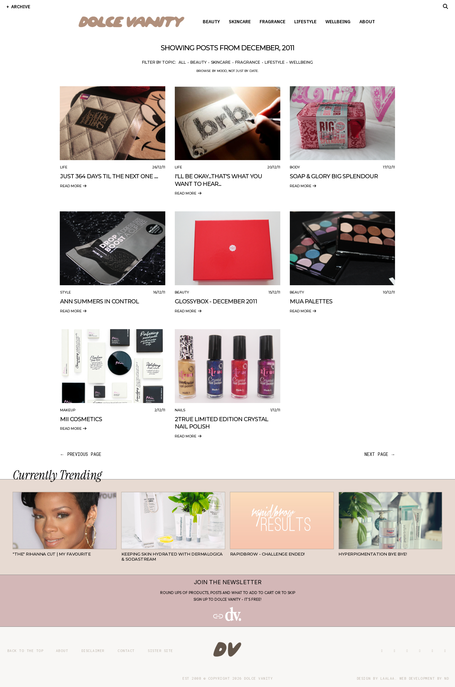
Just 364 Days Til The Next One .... (109, 176)
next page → (379, 454)
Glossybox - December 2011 (216, 301)
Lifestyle (305, 22)
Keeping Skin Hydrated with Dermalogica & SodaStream (172, 556)
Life (63, 167)
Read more (73, 186)
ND (446, 678)
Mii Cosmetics (81, 419)
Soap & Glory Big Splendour (334, 176)
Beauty (211, 22)
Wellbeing (337, 22)
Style (65, 292)
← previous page (80, 454)
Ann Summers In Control (99, 301)
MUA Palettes (311, 301)
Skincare (240, 22)
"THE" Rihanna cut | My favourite (52, 553)
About (367, 22)
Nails (180, 410)
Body (295, 167)
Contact (126, 650)
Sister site (160, 650)
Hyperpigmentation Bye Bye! (372, 553)
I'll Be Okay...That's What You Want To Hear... (218, 180)
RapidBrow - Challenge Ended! (267, 553)
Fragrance (272, 22)
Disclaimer (93, 650)
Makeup (68, 410)
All (182, 62)
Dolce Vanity (258, 678)
